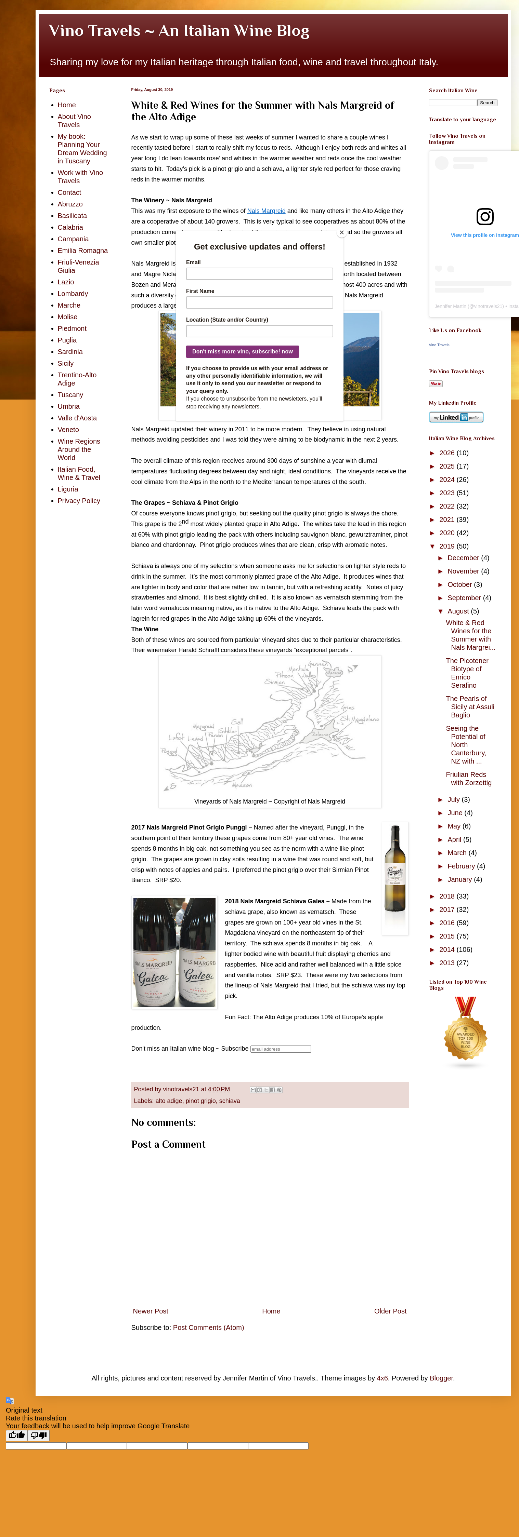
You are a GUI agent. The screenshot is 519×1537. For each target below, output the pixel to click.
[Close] (342, 232)
